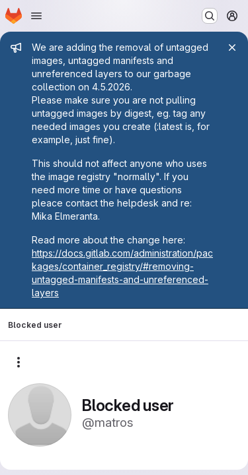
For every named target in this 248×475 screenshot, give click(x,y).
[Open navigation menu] (36, 15)
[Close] (232, 47)
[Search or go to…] (210, 16)
